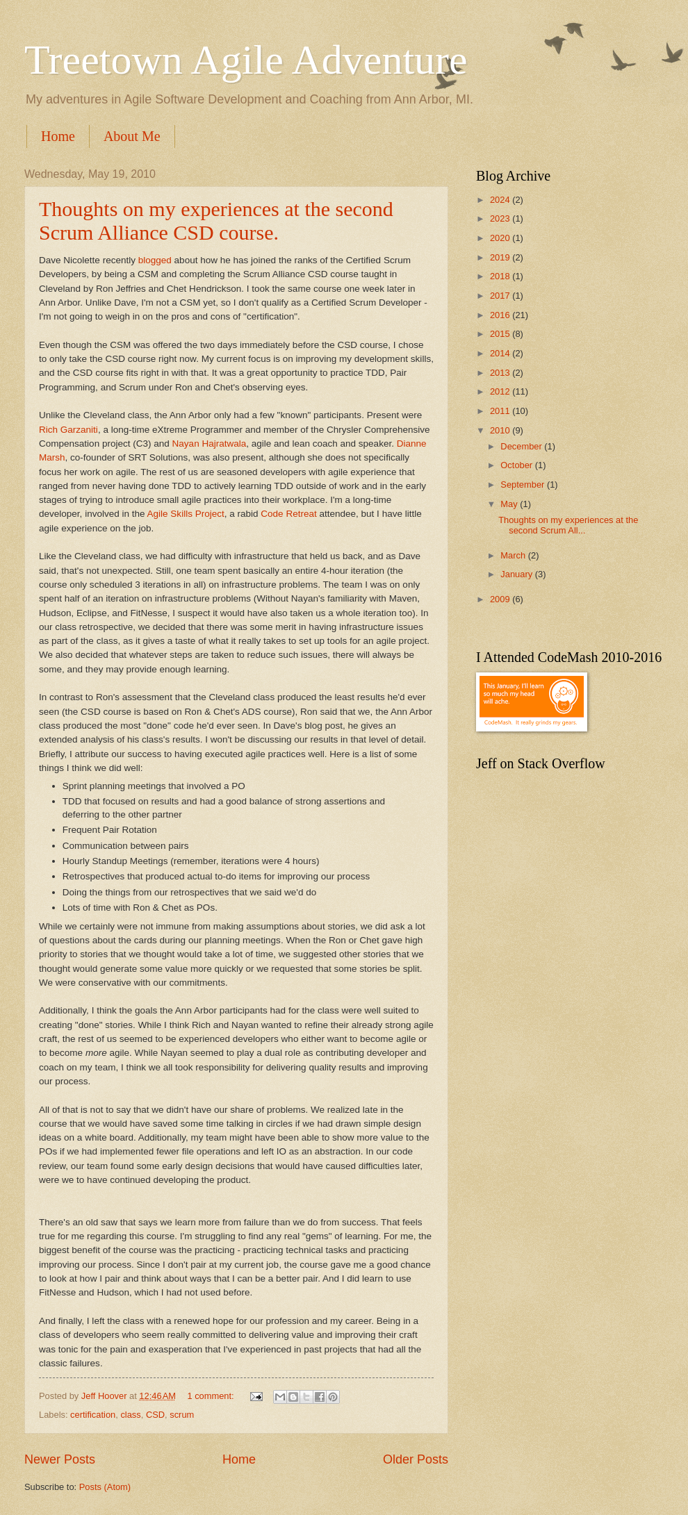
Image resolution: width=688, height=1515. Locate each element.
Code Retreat (288, 513)
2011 (501, 411)
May (510, 504)
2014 (501, 353)
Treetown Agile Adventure (246, 60)
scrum (182, 1414)
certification (92, 1414)
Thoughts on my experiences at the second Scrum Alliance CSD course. (216, 220)
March (513, 555)
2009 (501, 599)
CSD (155, 1414)
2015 (501, 334)
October (517, 465)
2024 (501, 199)
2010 (501, 430)
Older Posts (415, 1459)
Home (58, 136)
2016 (501, 315)
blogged (155, 260)
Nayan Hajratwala (209, 443)
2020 (501, 238)
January (517, 574)
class (130, 1414)
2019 (501, 257)
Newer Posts (59, 1459)
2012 (501, 391)
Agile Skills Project (185, 513)
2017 (501, 295)
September (523, 484)
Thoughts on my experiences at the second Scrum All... (568, 525)
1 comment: (211, 1396)
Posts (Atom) (105, 1487)
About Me (132, 136)
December (522, 446)
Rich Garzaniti (68, 429)
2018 (501, 276)
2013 (501, 372)
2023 (501, 218)
